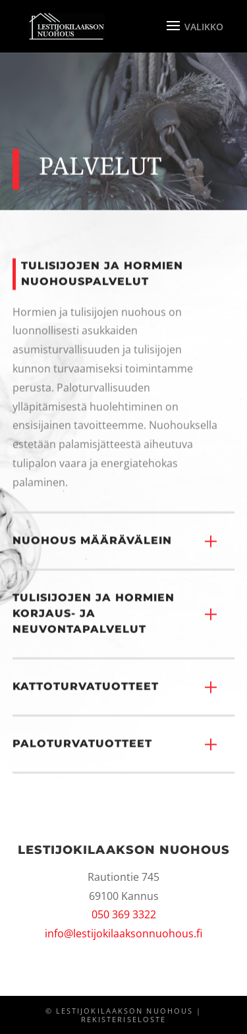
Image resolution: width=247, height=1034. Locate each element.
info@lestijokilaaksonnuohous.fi (123, 933)
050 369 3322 (124, 914)
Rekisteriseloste (124, 1019)
